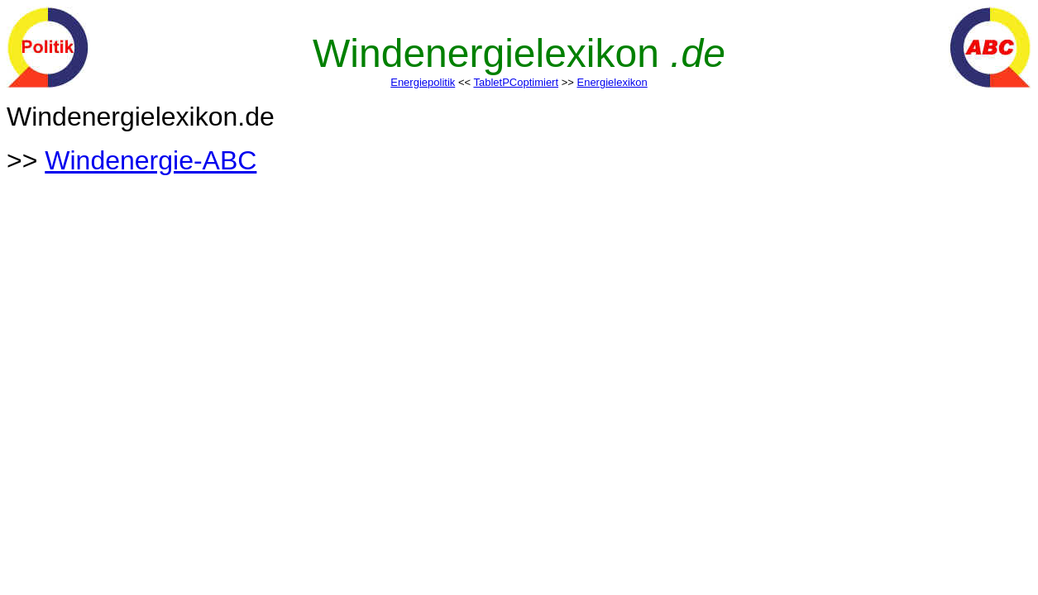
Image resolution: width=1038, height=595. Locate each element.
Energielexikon (611, 82)
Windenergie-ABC (150, 160)
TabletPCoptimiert (515, 82)
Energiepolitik (422, 82)
